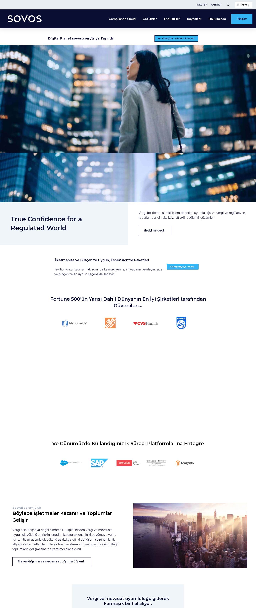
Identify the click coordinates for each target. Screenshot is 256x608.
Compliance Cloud (122, 19)
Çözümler (150, 19)
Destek (202, 4)
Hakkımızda (217, 19)
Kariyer (216, 4)
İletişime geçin (155, 230)
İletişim (242, 18)
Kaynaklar (194, 19)
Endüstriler (172, 19)
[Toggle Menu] (228, 4)
